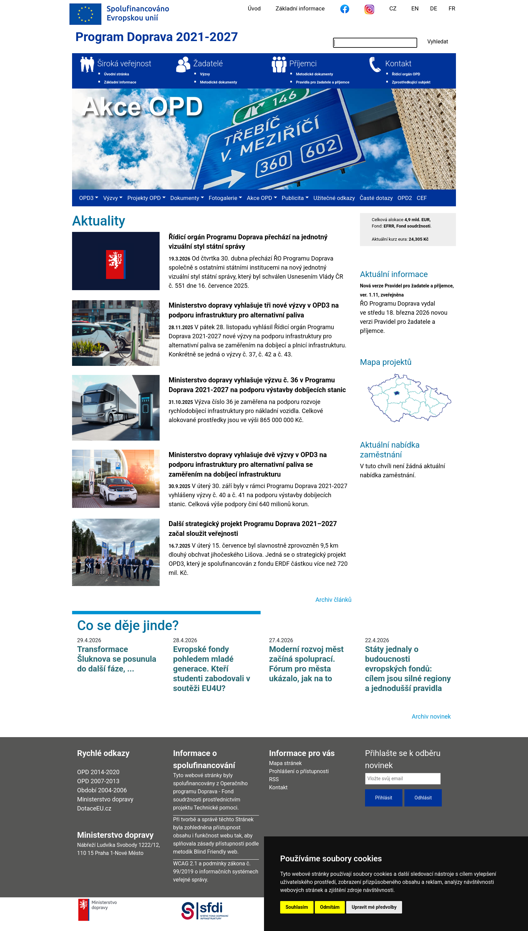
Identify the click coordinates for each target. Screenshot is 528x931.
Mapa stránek (285, 763)
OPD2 (404, 198)
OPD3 (86, 198)
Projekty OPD (144, 198)
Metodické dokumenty (218, 82)
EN (415, 8)
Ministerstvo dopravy (105, 799)
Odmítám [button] (330, 907)
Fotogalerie (223, 198)
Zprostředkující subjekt (411, 82)
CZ (392, 8)
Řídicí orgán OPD (406, 74)
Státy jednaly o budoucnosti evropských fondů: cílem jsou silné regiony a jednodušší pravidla (408, 669)
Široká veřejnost (124, 63)
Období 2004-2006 (102, 790)
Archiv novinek (431, 716)
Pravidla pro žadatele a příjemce (323, 82)
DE (433, 8)
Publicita (293, 198)
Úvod (254, 8)
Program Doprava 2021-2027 (156, 37)
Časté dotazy (376, 198)
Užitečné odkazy (334, 198)
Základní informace (300, 8)
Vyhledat (437, 41)
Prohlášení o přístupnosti (299, 771)
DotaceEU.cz (94, 808)
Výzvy (205, 74)
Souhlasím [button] (297, 907)
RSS (274, 779)
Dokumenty (184, 198)
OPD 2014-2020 (98, 771)
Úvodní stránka (116, 74)
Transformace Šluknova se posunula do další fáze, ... (116, 659)
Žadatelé (208, 63)
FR (452, 8)
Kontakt (398, 63)
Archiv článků (334, 599)
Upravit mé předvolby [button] (374, 907)
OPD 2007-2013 (98, 781)
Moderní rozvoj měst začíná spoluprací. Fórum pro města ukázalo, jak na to (306, 664)
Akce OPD (259, 198)
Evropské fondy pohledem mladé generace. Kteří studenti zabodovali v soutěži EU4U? (211, 669)
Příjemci (303, 63)
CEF (422, 198)
